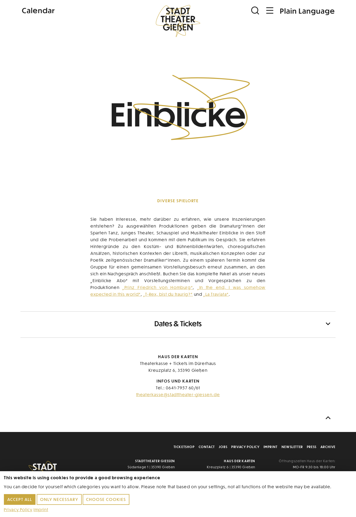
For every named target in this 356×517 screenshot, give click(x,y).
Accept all (19, 499)
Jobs (223, 447)
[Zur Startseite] (178, 21)
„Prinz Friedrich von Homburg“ (157, 287)
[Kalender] (72, 10)
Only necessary (59, 499)
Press (312, 447)
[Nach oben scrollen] (329, 418)
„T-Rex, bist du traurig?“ (168, 294)
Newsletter (292, 447)
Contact (207, 447)
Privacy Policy (245, 447)
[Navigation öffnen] (270, 10)
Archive (328, 447)
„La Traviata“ (216, 294)
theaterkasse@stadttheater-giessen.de (178, 394)
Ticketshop (184, 447)
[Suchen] (256, 10)
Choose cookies (106, 499)
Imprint (271, 447)
